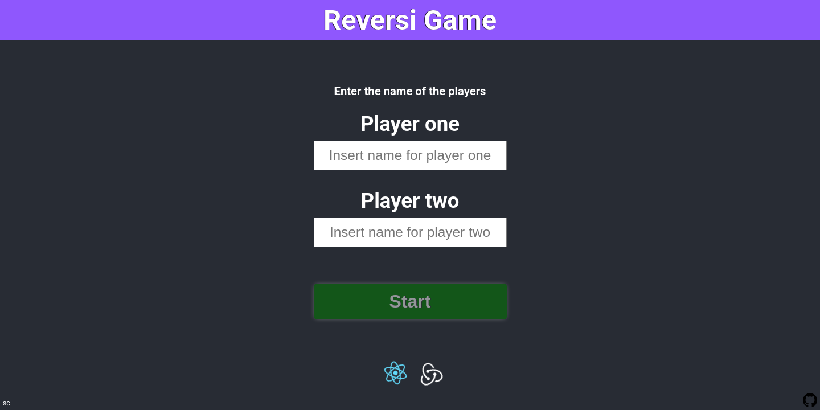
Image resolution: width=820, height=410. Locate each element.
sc (6, 403)
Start (410, 301)
